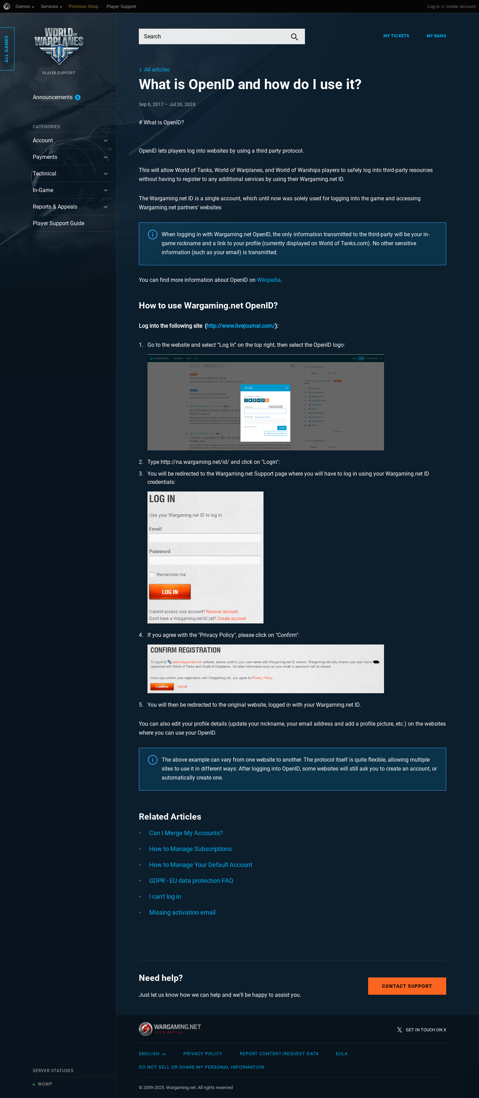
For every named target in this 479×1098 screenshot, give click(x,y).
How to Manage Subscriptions (190, 848)
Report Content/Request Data (279, 1053)
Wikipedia (269, 280)
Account (43, 140)
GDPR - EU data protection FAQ (191, 880)
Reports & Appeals (55, 206)
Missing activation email (182, 912)
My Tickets (396, 35)
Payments (45, 157)
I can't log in (165, 896)
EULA (342, 1053)
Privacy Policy (202, 1053)
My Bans (436, 35)
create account (461, 6)
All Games (6, 49)
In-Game (43, 190)
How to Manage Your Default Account (200, 864)
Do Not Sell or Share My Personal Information (201, 1067)
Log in (433, 6)
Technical (44, 173)
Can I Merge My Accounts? (186, 833)
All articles (157, 69)
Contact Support (407, 986)
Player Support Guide (58, 223)
